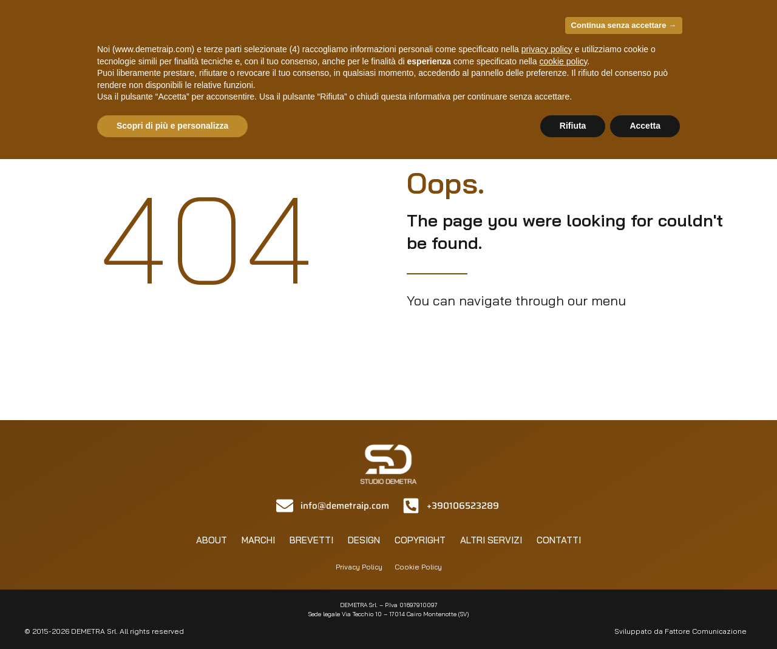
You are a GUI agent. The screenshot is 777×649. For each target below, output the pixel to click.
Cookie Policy (418, 566)
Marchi (258, 540)
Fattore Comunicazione (706, 631)
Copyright (420, 540)
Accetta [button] (644, 126)
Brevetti (311, 540)
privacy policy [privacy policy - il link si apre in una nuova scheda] (546, 49)
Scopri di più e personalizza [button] (172, 126)
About (211, 540)
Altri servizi (491, 540)
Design (364, 540)
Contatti (559, 540)
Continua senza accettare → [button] (623, 25)
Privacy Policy (359, 566)
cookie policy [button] (563, 61)
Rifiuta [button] (573, 126)
